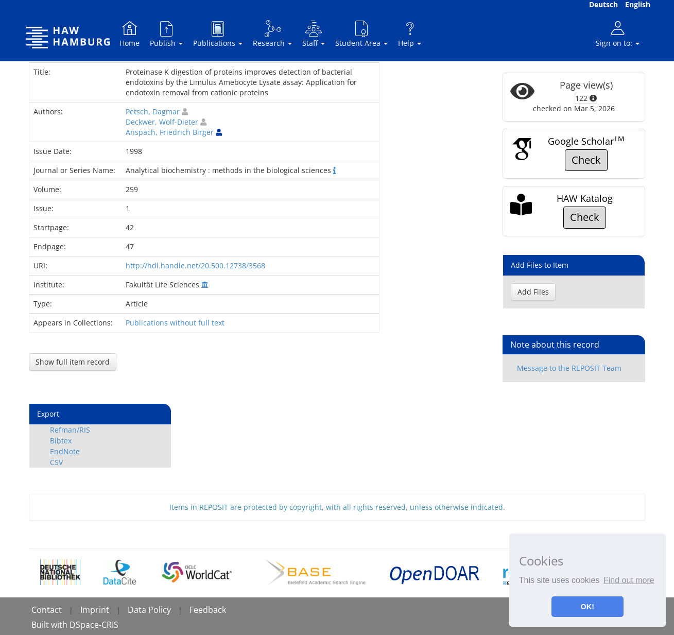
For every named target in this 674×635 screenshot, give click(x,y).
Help (409, 34)
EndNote (65, 451)
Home (129, 34)
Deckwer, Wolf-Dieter (162, 122)
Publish (166, 34)
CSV (56, 462)
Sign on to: (618, 34)
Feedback (207, 609)
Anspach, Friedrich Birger (170, 132)
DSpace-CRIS (94, 624)
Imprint (94, 609)
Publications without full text (175, 323)
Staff (313, 34)
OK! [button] (587, 607)
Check (586, 160)
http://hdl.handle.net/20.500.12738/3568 (195, 265)
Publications (218, 34)
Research (272, 34)
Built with (50, 624)
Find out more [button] (628, 580)
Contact (46, 609)
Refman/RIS (70, 430)
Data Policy (149, 609)
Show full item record (73, 362)
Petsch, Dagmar (153, 111)
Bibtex (61, 440)
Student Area (361, 34)
